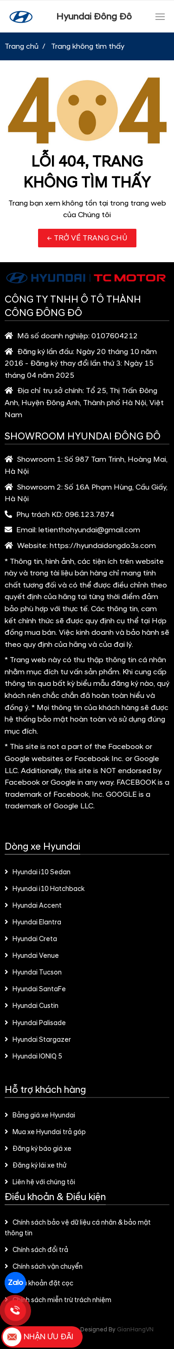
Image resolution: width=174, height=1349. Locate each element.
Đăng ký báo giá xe (38, 1149)
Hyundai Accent (33, 906)
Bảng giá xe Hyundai (40, 1115)
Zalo (15, 1282)
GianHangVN (135, 1329)
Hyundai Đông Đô (94, 16)
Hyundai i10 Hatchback (44, 889)
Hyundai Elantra (33, 922)
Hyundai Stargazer (38, 1040)
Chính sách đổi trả (36, 1250)
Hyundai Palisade (35, 1023)
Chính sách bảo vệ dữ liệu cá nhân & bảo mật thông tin (78, 1228)
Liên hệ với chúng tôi (40, 1182)
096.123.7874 (89, 514)
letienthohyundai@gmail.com (89, 530)
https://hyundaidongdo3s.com (103, 545)
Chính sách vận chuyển (44, 1267)
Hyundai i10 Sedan (38, 872)
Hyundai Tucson (33, 972)
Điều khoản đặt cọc (39, 1283)
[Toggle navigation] (160, 16)
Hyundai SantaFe (35, 989)
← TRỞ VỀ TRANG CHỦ (87, 238)
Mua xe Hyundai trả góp (45, 1132)
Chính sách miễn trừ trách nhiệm (58, 1300)
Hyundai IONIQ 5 (33, 1056)
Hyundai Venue (32, 956)
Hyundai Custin (31, 1006)
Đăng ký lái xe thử (35, 1166)
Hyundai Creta (31, 939)
